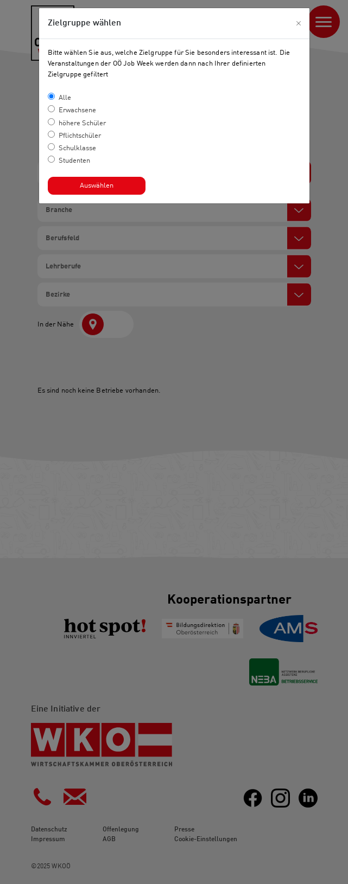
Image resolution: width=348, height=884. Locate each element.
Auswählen (96, 185)
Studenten (74, 160)
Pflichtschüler (80, 135)
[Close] (298, 23)
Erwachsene (77, 110)
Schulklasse (77, 148)
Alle (65, 97)
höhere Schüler (82, 123)
